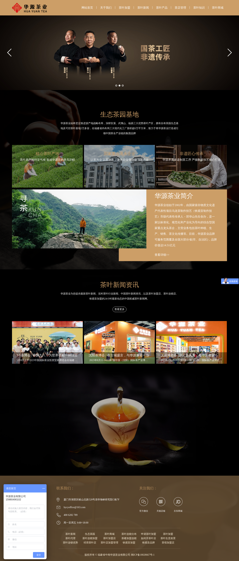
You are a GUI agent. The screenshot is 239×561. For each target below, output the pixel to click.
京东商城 (178, 511)
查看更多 (119, 309)
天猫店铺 (161, 511)
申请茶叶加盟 (148, 534)
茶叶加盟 (124, 7)
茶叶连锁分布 (129, 534)
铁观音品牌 (148, 542)
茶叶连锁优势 (70, 542)
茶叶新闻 (143, 7)
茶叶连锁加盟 (89, 538)
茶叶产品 (162, 7)
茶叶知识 (199, 7)
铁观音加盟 (129, 542)
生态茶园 (90, 534)
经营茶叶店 (90, 542)
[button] (116, 85)
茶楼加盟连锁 (129, 538)
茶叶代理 (70, 538)
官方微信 (143, 504)
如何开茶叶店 (148, 538)
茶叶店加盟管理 (109, 542)
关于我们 (106, 7)
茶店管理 (180, 7)
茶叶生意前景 (168, 538)
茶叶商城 (217, 7)
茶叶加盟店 (109, 538)
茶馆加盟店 (168, 542)
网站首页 (87, 7)
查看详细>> (162, 254)
